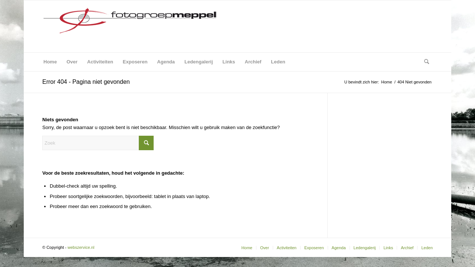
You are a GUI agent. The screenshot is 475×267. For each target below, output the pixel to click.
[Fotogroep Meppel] (129, 26)
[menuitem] (50, 62)
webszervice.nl (81, 247)
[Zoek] (424, 62)
